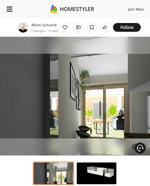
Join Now (136, 9)
